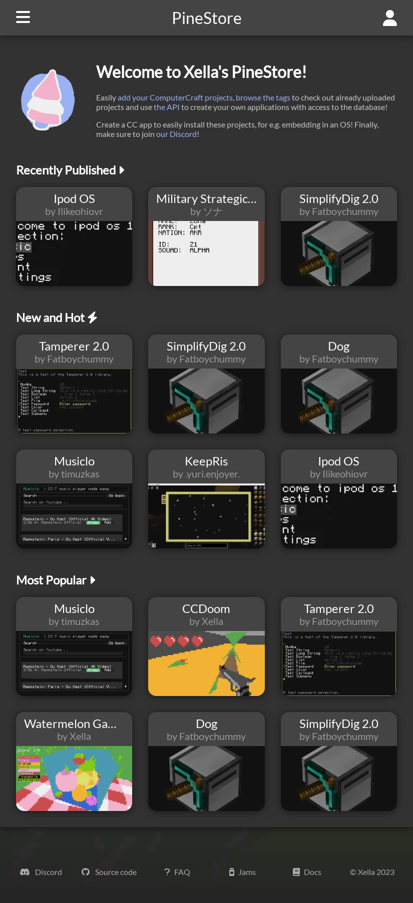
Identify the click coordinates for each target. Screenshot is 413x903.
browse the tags (263, 97)
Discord (41, 871)
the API (167, 107)
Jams (242, 871)
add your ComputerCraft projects (175, 97)
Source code (109, 871)
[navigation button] (19, 18)
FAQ (177, 871)
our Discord (176, 133)
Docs (307, 871)
